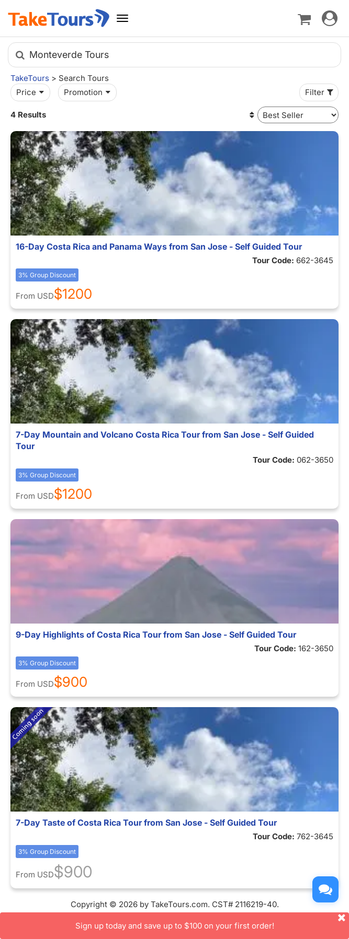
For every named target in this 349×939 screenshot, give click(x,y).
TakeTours (29, 78)
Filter (320, 92)
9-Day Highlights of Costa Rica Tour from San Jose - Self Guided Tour (156, 634)
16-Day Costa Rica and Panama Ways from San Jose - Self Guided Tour (159, 246)
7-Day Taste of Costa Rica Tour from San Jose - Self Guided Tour (146, 822)
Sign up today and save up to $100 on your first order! (212, 921)
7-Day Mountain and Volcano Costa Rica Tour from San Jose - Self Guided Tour (165, 440)
